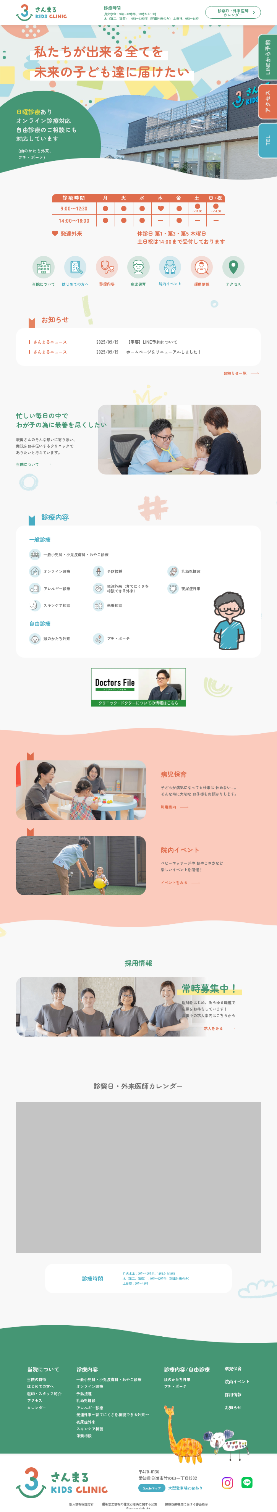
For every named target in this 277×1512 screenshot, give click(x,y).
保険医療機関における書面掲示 (186, 1504)
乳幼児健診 (191, 571)
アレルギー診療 (57, 588)
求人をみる (213, 1028)
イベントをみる (174, 882)
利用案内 (168, 807)
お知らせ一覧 (235, 373)
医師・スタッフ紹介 (44, 1393)
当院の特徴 (36, 1379)
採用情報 (233, 1394)
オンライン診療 (57, 571)
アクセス (34, 1400)
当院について (27, 464)
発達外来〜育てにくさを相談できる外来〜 (112, 1414)
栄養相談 (114, 605)
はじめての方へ (40, 1386)
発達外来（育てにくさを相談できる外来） (128, 589)
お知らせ (233, 1407)
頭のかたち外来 (57, 638)
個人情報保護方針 (81, 1504)
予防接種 (114, 571)
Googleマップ (152, 1488)
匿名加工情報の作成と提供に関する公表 (129, 1504)
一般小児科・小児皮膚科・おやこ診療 (76, 554)
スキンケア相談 (57, 605)
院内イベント (237, 1381)
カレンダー (36, 1407)
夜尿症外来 (191, 588)
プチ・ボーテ (118, 638)
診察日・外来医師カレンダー (233, 13)
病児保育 (233, 1368)
